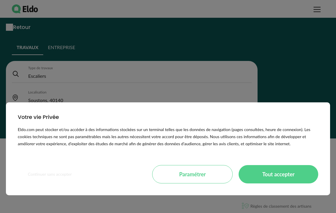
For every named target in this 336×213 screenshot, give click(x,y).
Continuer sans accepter (50, 174)
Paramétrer (192, 174)
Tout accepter (278, 174)
